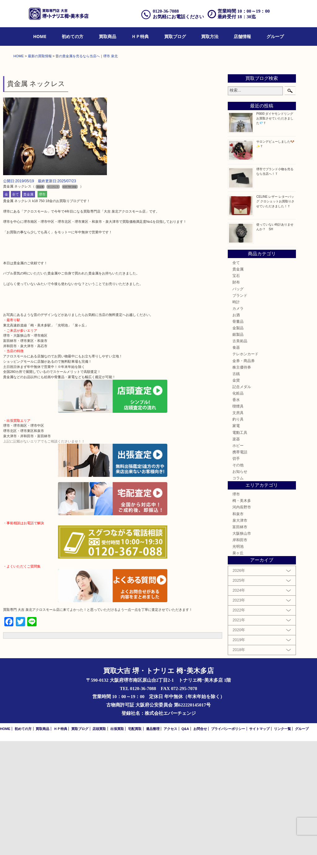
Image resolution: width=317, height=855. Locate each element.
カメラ (238, 422)
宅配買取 (135, 842)
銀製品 (238, 448)
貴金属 (28, 308)
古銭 (236, 488)
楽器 (236, 553)
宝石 (236, 389)
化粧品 (238, 507)
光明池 (238, 660)
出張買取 (117, 842)
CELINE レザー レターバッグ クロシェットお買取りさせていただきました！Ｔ (275, 315)
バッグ (238, 403)
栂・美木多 (241, 615)
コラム (238, 592)
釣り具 (238, 533)
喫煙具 (238, 520)
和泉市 (238, 628)
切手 (236, 572)
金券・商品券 (243, 475)
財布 (236, 396)
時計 (236, 416)
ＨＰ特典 (140, 36)
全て (15, 308)
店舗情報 (242, 36)
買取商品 (107, 36)
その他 (238, 579)
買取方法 (209, 36)
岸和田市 (239, 654)
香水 (236, 514)
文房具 (238, 527)
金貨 (236, 494)
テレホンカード (245, 468)
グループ (275, 36)
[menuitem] (40, 36)
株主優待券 (241, 481)
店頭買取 (99, 842)
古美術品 (239, 455)
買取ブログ (175, 36)
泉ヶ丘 (238, 667)
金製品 (238, 442)
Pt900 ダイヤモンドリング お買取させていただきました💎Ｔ (274, 232)
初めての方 (72, 36)
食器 (236, 462)
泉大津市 (239, 634)
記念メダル (241, 501)
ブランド (239, 409)
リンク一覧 (282, 842)
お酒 (236, 429)
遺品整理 (153, 842)
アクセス (170, 842)
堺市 (42, 308)
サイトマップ (259, 842)
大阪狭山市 (241, 647)
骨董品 (238, 435)
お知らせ (239, 585)
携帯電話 (239, 566)
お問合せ (200, 842)
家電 (236, 540)
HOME (39, 36)
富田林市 (239, 641)
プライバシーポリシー (228, 842)
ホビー (238, 559)
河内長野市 (241, 621)
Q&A (185, 842)
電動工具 (239, 546)
